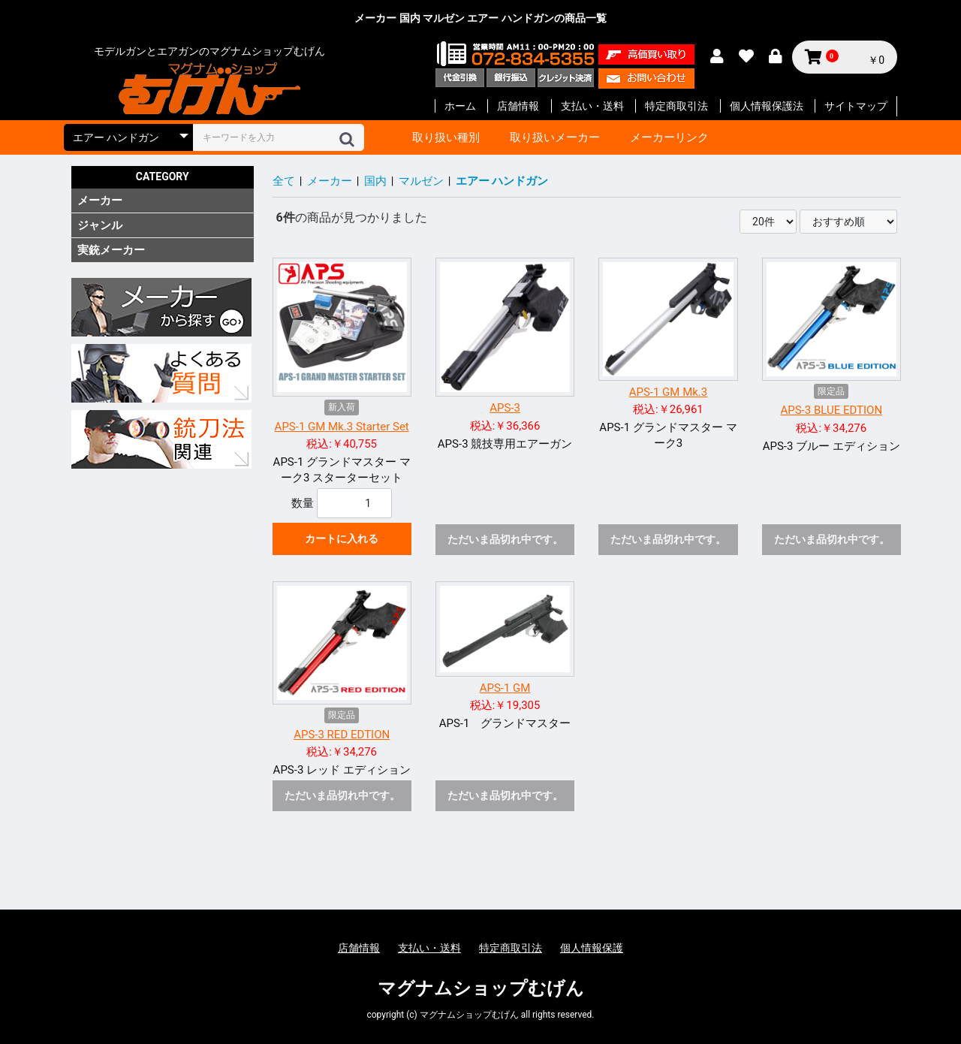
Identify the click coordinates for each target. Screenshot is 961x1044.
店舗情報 (518, 106)
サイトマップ (855, 106)
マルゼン (421, 181)
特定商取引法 (676, 106)
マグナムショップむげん (481, 988)
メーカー (99, 200)
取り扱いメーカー (555, 137)
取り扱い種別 (446, 137)
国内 (375, 181)
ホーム (460, 106)
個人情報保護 (591, 948)
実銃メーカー (111, 250)
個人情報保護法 (766, 106)
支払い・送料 (592, 106)
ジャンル (99, 225)
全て (284, 181)
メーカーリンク (669, 137)
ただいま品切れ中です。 (505, 539)
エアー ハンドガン (502, 181)
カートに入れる (341, 539)
